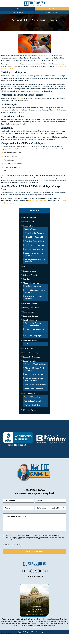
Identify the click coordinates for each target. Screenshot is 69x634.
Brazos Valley (55, 619)
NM (30, 621)
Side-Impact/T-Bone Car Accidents (34, 254)
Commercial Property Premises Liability (33, 324)
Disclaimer (6, 544)
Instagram (35, 571)
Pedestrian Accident (30, 316)
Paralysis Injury (29, 312)
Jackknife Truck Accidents (35, 374)
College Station (46, 619)
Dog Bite (26, 279)
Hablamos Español (17, 12)
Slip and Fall (28, 349)
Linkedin (30, 571)
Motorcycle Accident (31, 283)
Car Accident (28, 226)
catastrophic (19, 98)
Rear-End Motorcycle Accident (33, 297)
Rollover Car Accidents (34, 249)
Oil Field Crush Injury (33, 397)
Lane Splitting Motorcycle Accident (35, 291)
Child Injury (28, 267)
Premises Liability (30, 320)
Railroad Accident (30, 341)
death (22, 112)
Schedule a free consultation (37, 201)
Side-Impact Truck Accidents (36, 385)
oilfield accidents (41, 55)
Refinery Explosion (32, 405)
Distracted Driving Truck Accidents (34, 369)
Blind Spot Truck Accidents (35, 364)
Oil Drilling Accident (33, 401)
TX (22, 621)
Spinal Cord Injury (30, 353)
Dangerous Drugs (29, 271)
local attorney (36, 91)
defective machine (29, 149)
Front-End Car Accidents (34, 233)
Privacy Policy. (37, 539)
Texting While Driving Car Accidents (35, 261)
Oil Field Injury (29, 394)
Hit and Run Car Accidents (35, 237)
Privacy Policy (15, 544)
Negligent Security (30, 304)
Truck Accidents (29, 361)
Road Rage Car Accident (34, 245)
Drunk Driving (30, 229)
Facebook (24, 571)
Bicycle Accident (29, 218)
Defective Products (30, 275)
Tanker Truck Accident (34, 389)
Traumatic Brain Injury (32, 357)
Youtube (40, 571)
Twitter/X (45, 571)
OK (25, 621)
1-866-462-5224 (34, 576)
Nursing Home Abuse (31, 308)
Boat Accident (28, 222)
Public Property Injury (34, 336)
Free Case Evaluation (51, 12)
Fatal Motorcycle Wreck (34, 286)
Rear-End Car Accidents (34, 241)
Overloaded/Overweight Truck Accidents (34, 379)
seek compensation (13, 64)
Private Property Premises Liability (35, 330)
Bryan (39, 619)
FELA (27, 344)
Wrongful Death (29, 410)
